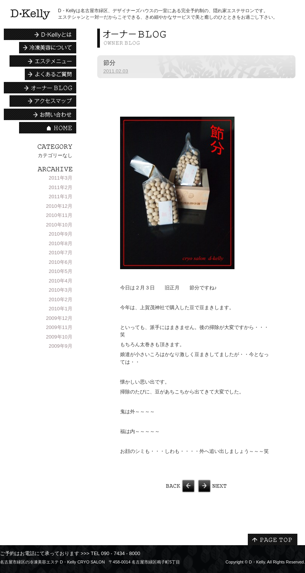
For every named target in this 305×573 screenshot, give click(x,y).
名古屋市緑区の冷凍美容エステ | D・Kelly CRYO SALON (30, 14)
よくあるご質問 (50, 74)
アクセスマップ (43, 101)
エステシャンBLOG (40, 87)
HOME (47, 127)
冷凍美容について (47, 47)
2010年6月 (60, 262)
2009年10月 (59, 337)
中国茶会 (146, 486)
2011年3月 (60, 178)
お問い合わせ (40, 114)
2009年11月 (59, 327)
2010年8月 (60, 243)
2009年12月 (59, 318)
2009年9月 (60, 346)
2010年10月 (59, 225)
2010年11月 (59, 215)
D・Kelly (257, 562)
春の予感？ (245, 486)
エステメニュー (43, 61)
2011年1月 (60, 196)
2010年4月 (60, 281)
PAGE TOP (272, 539)
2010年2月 (60, 299)
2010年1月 (60, 308)
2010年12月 (59, 206)
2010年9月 (60, 234)
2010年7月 (60, 252)
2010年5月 (60, 271)
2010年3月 (60, 290)
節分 (109, 62)
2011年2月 (60, 187)
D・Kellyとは (40, 34)
